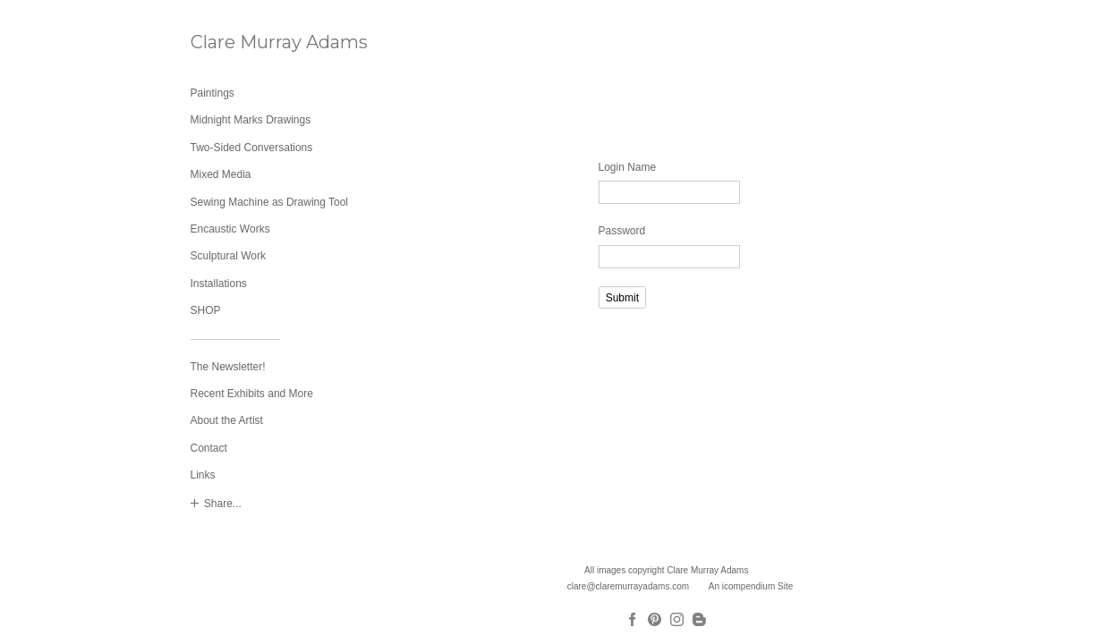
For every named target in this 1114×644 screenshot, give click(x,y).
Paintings (212, 93)
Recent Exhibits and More (252, 393)
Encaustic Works (230, 229)
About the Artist (227, 420)
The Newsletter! (228, 366)
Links (203, 475)
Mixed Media (221, 174)
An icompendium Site (751, 586)
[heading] (235, 42)
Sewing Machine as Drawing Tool (270, 202)
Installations (219, 283)
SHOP (206, 310)
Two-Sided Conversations (252, 147)
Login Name (628, 167)
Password (622, 231)
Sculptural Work (228, 256)
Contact (209, 448)
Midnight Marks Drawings (251, 120)
